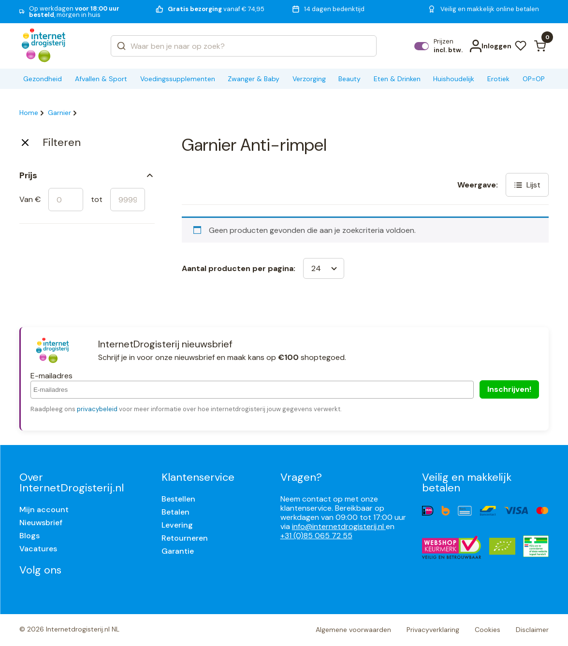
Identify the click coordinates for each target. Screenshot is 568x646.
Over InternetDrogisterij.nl (71, 482)
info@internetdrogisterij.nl (339, 526)
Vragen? (301, 477)
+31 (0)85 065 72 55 (316, 536)
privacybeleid (97, 409)
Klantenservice (197, 477)
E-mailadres (51, 376)
